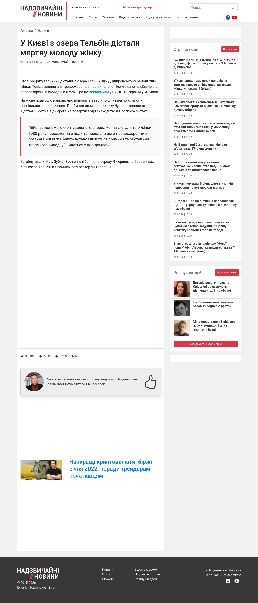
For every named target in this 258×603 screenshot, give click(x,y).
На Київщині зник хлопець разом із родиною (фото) (213, 304)
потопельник (69, 356)
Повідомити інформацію (205, 344)
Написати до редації (137, 7)
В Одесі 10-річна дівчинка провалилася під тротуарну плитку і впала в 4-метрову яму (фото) (205, 205)
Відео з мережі (130, 17)
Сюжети (108, 17)
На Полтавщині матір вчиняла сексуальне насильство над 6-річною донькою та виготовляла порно (202, 166)
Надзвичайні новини (67, 62)
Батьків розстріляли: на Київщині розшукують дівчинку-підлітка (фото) (212, 286)
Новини (77, 17)
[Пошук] (208, 7)
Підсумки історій (159, 17)
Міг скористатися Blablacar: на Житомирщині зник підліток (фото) (214, 325)
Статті (92, 17)
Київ (47, 356)
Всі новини (230, 49)
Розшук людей (187, 17)
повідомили (99, 92)
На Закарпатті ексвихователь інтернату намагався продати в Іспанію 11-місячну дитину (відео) (205, 106)
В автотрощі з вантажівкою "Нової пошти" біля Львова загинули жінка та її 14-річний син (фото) (204, 247)
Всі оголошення (227, 272)
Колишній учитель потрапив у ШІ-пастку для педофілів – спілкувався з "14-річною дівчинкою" (205, 63)
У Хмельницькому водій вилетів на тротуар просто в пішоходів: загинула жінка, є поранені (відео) (202, 84)
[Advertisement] (90, 427)
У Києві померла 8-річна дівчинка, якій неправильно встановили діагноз (203, 185)
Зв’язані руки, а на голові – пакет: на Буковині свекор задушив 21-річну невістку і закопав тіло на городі (201, 226)
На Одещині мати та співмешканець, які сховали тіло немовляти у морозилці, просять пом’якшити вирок (204, 127)
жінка (29, 356)
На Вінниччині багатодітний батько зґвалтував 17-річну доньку (200, 146)
